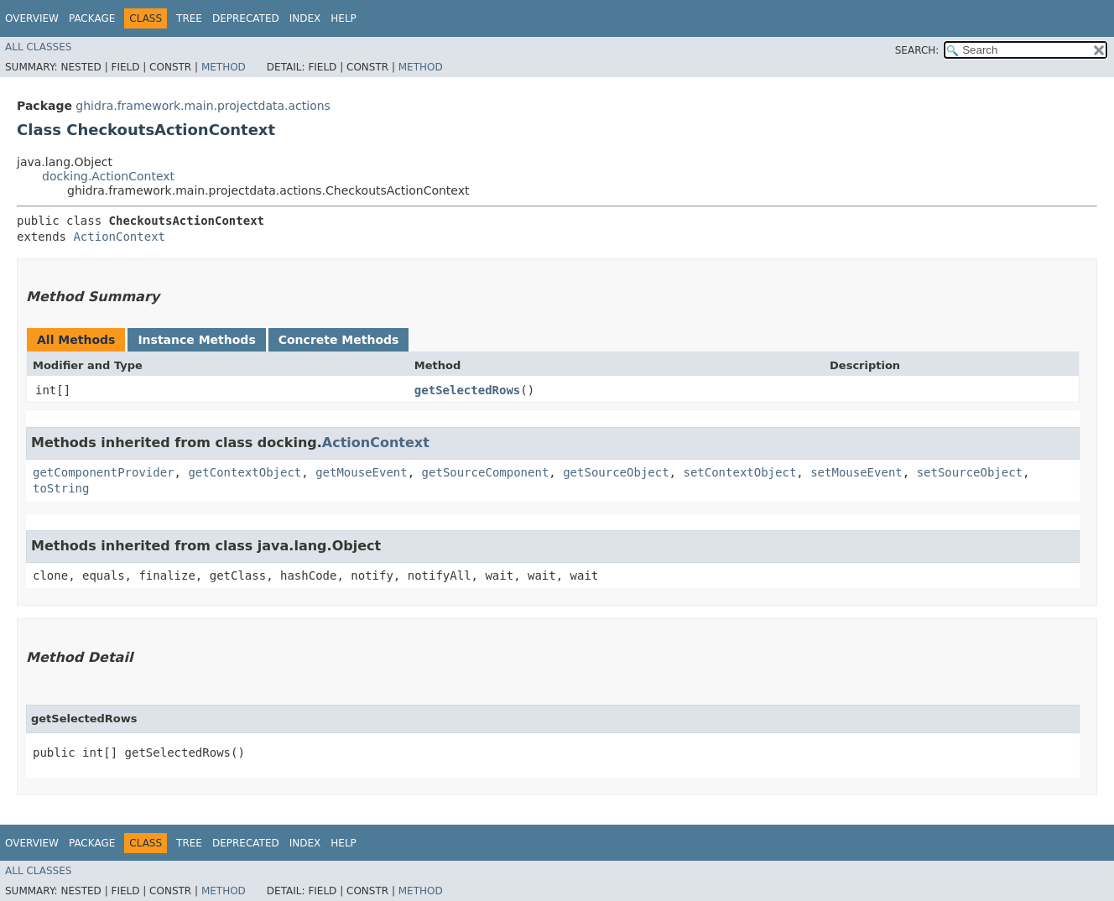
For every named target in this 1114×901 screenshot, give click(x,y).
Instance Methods (196, 339)
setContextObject (739, 472)
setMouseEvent (856, 472)
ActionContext (119, 236)
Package (92, 18)
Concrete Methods (338, 339)
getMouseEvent (361, 472)
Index (305, 18)
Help (344, 18)
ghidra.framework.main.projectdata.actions (203, 105)
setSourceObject (970, 472)
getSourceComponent (485, 472)
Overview (32, 18)
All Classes (38, 47)
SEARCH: (917, 50)
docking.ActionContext (108, 176)
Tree (189, 18)
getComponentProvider (103, 472)
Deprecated (245, 18)
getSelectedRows (467, 390)
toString (61, 488)
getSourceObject (616, 472)
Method (223, 67)
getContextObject (244, 472)
